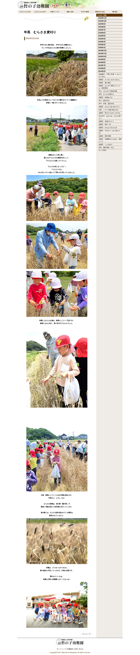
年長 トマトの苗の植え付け (109, 110)
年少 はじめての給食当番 (108, 91)
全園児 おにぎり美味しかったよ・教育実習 (109, 87)
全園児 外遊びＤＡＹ (106, 121)
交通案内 (70, 649)
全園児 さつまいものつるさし (109, 79)
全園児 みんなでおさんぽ (108, 127)
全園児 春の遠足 (105, 83)
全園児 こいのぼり (105, 144)
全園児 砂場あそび (105, 97)
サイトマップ (61, 649)
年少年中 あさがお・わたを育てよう (110, 117)
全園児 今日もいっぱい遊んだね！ (109, 132)
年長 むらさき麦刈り (106, 94)
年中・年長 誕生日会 (106, 103)
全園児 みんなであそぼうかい (109, 107)
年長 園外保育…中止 (106, 147)
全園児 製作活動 (105, 136)
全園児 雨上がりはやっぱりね (109, 113)
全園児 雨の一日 (105, 124)
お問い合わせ (78, 649)
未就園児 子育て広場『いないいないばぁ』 (110, 75)
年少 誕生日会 (104, 100)
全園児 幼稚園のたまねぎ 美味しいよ (110, 140)
